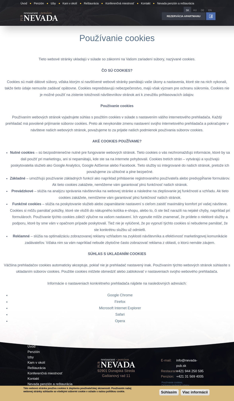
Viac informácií (195, 392)
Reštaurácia (37, 368)
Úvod (32, 346)
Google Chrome (120, 295)
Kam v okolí (36, 362)
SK (187, 10)
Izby (31, 357)
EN (210, 10)
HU (195, 10)
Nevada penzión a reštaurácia (50, 384)
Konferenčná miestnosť (45, 373)
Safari (120, 314)
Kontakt (33, 379)
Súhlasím (169, 392)
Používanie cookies (117, 38)
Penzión (34, 352)
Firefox (120, 302)
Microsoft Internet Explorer (120, 308)
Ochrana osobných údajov (175, 385)
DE (202, 10)
